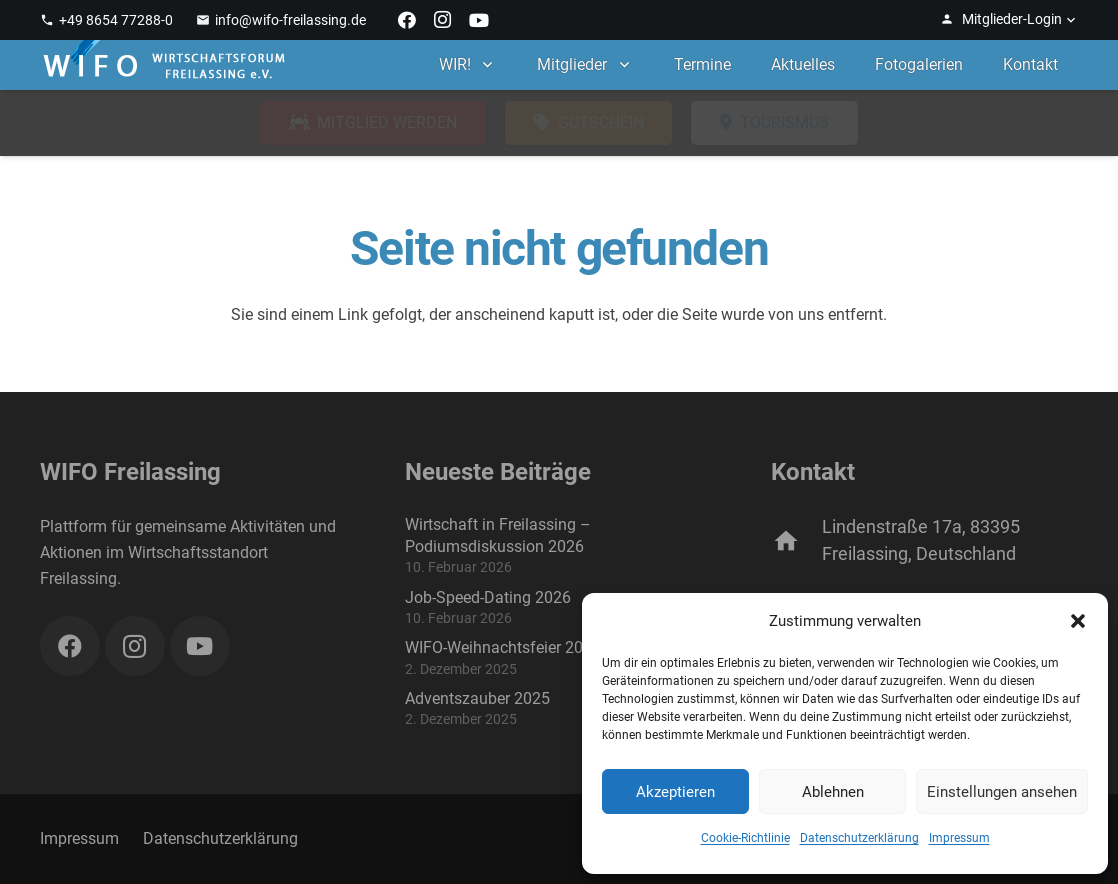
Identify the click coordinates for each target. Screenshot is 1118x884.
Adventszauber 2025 (477, 698)
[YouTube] (479, 20)
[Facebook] (407, 20)
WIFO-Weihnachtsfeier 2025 (503, 647)
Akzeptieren (675, 792)
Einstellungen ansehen (1002, 792)
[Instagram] (443, 20)
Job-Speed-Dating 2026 (488, 597)
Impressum (959, 838)
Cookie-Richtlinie (745, 838)
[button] (1078, 621)
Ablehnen (833, 792)
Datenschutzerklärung (859, 838)
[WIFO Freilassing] (164, 65)
